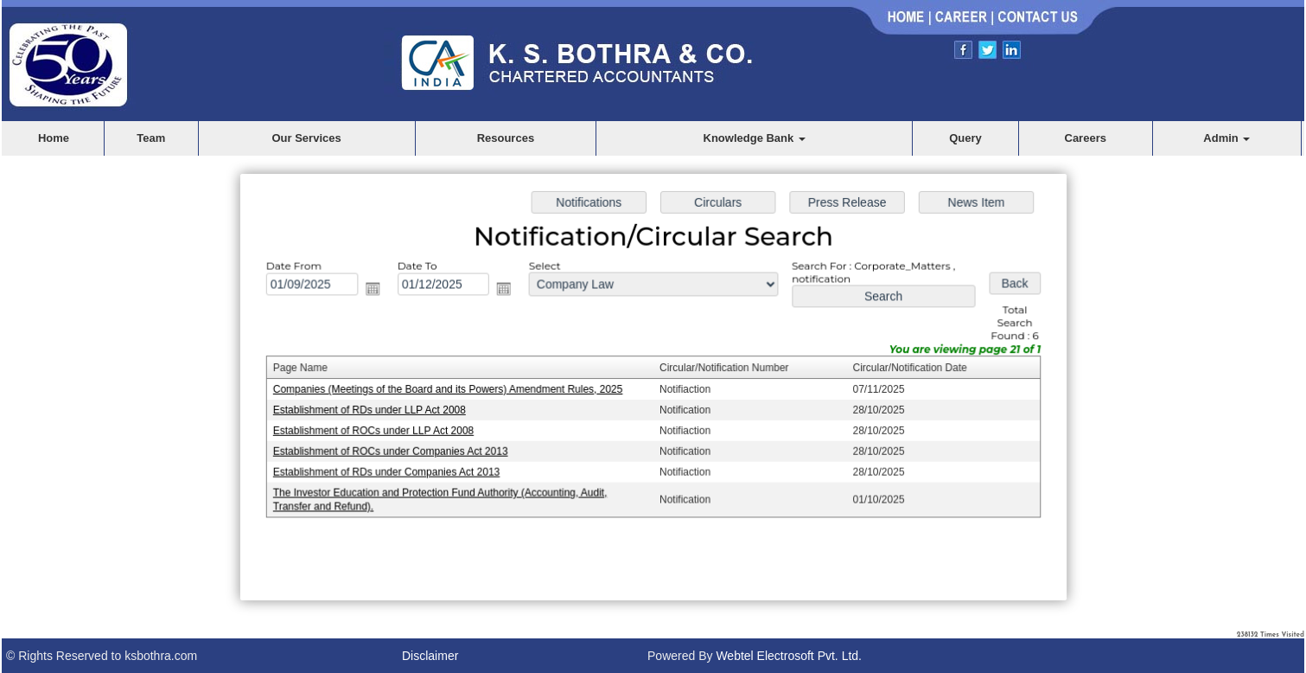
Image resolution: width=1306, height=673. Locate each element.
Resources (505, 137)
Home (53, 137)
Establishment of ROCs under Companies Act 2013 (395, 450)
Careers (1085, 137)
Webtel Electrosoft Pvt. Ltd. (789, 656)
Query (965, 137)
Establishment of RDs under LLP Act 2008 (374, 410)
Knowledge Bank (755, 137)
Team (151, 137)
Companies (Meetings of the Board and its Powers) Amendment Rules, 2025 (451, 389)
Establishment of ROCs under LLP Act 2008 (378, 430)
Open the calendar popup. (377, 290)
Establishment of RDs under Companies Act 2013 (391, 471)
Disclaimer (430, 656)
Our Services (306, 137)
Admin (1226, 137)
